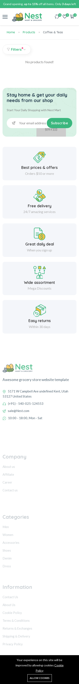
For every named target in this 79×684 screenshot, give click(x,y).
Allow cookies (40, 678)
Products (29, 32)
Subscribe (59, 123)
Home (11, 32)
